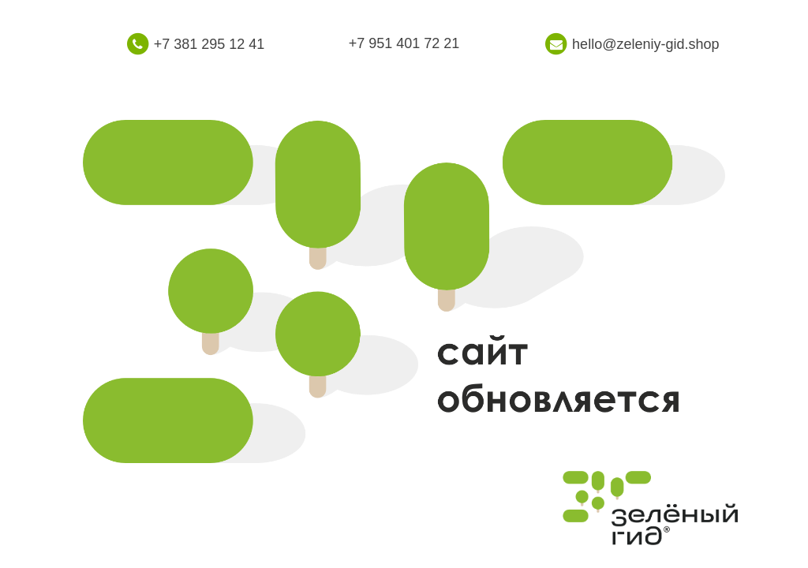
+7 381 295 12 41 (209, 44)
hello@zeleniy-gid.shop (645, 44)
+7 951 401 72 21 (404, 43)
